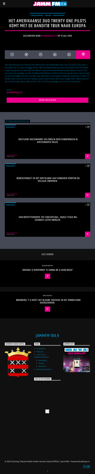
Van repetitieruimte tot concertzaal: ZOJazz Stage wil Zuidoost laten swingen (48, 218)
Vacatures (42, 366)
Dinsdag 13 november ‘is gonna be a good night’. (48, 270)
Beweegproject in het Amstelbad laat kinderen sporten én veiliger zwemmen (48, 179)
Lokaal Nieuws (37, 15)
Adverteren (42, 360)
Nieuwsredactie (49, 36)
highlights (10, 127)
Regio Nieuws (58, 15)
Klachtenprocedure (44, 369)
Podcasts (40, 352)
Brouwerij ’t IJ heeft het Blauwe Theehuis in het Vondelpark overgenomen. (48, 301)
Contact (41, 363)
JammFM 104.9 (47, 336)
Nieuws (48, 15)
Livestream (41, 349)
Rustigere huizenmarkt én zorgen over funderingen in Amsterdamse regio (48, 140)
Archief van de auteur (47, 100)
